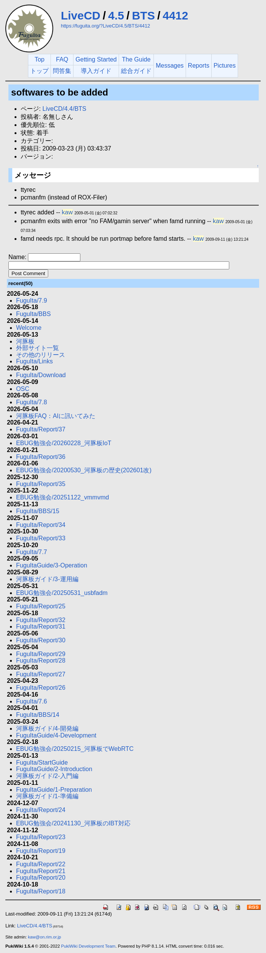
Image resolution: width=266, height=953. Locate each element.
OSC (22, 389)
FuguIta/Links (34, 361)
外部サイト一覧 (37, 348)
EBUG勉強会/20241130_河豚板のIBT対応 (73, 823)
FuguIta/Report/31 (40, 626)
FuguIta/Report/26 (40, 687)
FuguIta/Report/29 (40, 654)
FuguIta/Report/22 (40, 864)
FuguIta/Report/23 (40, 837)
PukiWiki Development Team (88, 946)
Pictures (225, 65)
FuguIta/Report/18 (40, 891)
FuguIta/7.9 (31, 300)
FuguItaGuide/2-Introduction (54, 769)
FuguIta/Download (41, 375)
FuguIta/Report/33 (40, 538)
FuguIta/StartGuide (42, 762)
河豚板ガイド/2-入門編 (47, 776)
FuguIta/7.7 (31, 552)
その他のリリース (40, 355)
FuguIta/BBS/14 (37, 715)
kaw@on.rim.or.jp (44, 937)
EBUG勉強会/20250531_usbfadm (62, 593)
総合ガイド (136, 71)
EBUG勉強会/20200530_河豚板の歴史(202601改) (84, 470)
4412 (175, 15)
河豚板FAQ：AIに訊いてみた (55, 416)
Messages (170, 65)
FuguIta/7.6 (31, 701)
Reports (198, 65)
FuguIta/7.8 (31, 402)
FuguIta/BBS (33, 314)
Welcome (28, 327)
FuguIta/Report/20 (40, 877)
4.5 (116, 15)
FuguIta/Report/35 (40, 484)
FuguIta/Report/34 (40, 525)
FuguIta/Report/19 (40, 851)
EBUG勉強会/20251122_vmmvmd (62, 497)
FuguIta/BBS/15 (37, 511)
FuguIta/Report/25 (40, 606)
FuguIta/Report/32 (40, 620)
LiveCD (80, 15)
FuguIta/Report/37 (40, 429)
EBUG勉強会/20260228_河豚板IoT (63, 443)
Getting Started (96, 59)
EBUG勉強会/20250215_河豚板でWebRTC (75, 749)
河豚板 (25, 341)
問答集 (62, 71)
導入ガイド (96, 71)
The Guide (136, 59)
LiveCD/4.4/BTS (64, 108)
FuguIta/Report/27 (40, 674)
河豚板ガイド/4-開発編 (47, 728)
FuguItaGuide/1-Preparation (54, 789)
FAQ (62, 59)
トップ (39, 71)
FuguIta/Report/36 (40, 457)
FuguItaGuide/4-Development (56, 735)
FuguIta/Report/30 (40, 640)
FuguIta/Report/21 (40, 871)
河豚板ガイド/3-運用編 (47, 579)
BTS (143, 15)
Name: (18, 257)
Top (39, 59)
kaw (67, 212)
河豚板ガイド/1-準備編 (47, 796)
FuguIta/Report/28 (40, 660)
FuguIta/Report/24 (40, 810)
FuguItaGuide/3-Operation (51, 565)
